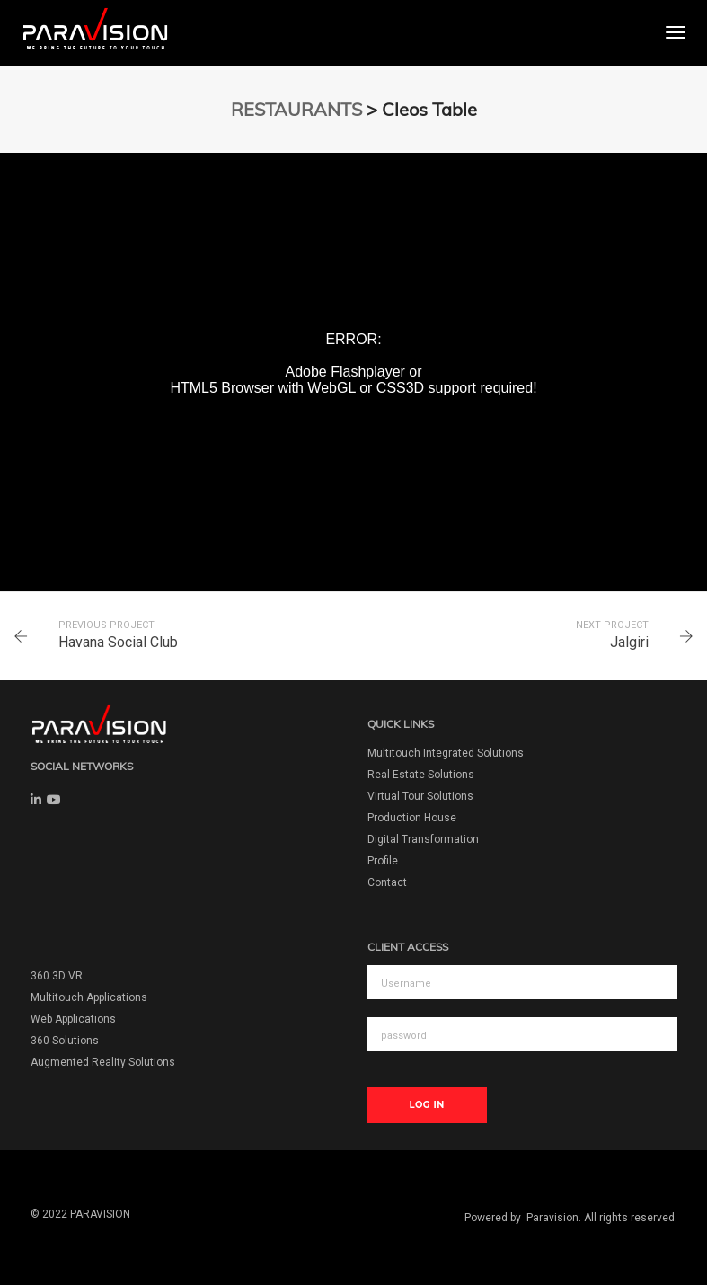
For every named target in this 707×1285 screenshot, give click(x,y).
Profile (382, 861)
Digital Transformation (423, 839)
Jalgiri (629, 642)
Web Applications (73, 1019)
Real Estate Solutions (420, 774)
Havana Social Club (118, 642)
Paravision (552, 1217)
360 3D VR (57, 976)
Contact (387, 882)
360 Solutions (65, 1040)
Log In (427, 1105)
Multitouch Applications (89, 997)
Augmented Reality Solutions (103, 1062)
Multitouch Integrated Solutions (445, 753)
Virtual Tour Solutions (420, 796)
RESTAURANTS (296, 109)
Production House (411, 817)
